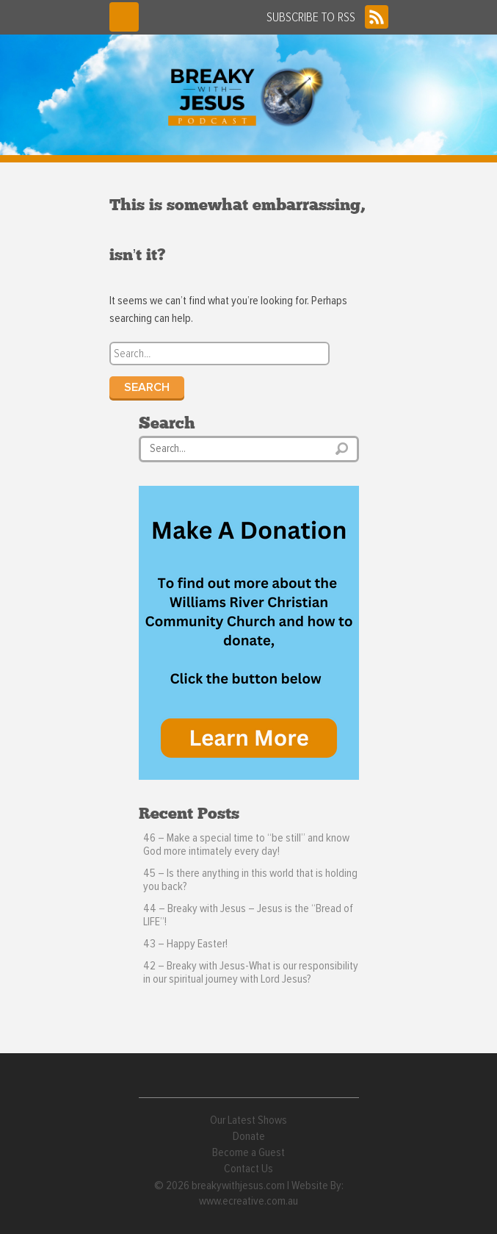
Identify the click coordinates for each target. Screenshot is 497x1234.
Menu (124, 17)
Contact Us (248, 1168)
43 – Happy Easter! (185, 944)
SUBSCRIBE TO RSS (327, 17)
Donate (249, 1136)
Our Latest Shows (248, 1120)
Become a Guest (248, 1152)
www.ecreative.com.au (248, 1201)
